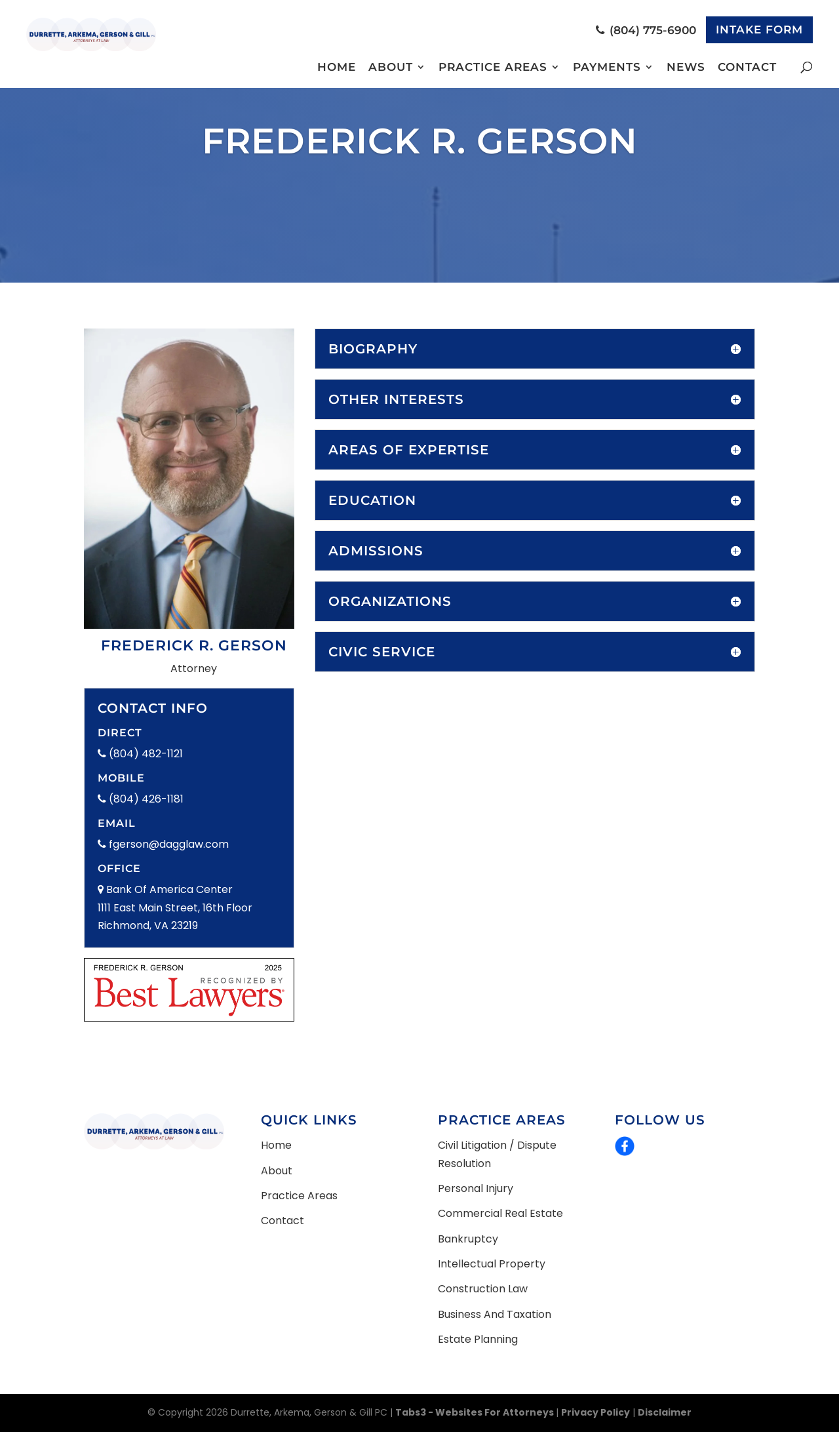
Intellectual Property (491, 1263)
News (686, 67)
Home (336, 67)
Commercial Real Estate (500, 1213)
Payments (607, 67)
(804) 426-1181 (141, 798)
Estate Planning (478, 1339)
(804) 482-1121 (140, 753)
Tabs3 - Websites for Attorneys (475, 1412)
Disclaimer (665, 1412)
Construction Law (483, 1288)
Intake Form (759, 29)
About (390, 67)
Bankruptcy (468, 1238)
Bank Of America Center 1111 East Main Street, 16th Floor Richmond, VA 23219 (175, 907)
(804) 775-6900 (646, 30)
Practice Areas (493, 67)
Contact (747, 67)
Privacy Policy (595, 1412)
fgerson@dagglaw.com (163, 844)
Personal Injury (475, 1188)
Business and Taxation (494, 1314)
